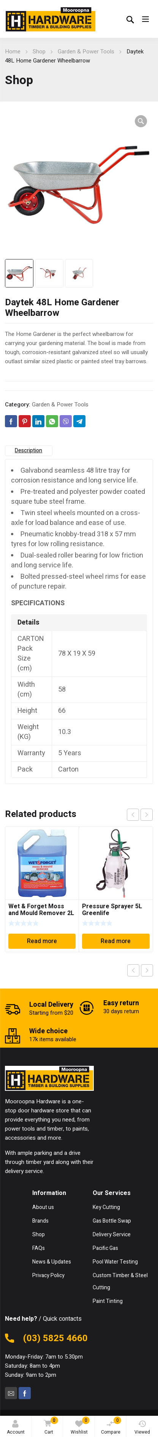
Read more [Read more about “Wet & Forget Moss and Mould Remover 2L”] (42, 941)
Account (16, 1427)
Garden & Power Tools (86, 51)
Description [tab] (28, 451)
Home (13, 51)
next (147, 815)
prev (133, 815)
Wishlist (80, 1426)
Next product (147, 970)
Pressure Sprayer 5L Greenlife (112, 910)
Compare (111, 1426)
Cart (49, 1426)
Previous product (133, 970)
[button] (141, 121)
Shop (39, 51)
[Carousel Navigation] (140, 815)
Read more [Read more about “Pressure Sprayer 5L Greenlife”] (116, 941)
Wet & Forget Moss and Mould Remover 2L (41, 910)
